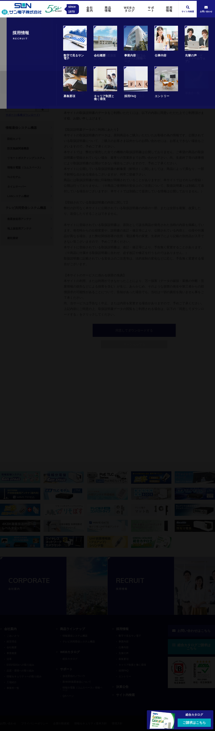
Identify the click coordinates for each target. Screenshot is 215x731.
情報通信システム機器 (21, 127)
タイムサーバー (16, 186)
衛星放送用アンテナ (19, 219)
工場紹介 (12, 682)
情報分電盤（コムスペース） (24, 167)
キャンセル (134, 97)
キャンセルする (134, 344)
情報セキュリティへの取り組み (24, 676)
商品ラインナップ (72, 629)
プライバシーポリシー (34, 723)
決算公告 (122, 686)
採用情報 (122, 629)
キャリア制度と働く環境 (132, 664)
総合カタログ (70, 658)
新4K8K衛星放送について (77, 681)
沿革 (9, 659)
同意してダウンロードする (134, 83)
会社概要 (12, 647)
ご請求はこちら (194, 722)
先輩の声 (124, 653)
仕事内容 (124, 647)
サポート (66, 669)
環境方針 (117, 723)
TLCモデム (14, 177)
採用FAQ (124, 670)
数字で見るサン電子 (130, 635)
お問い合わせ (8, 723)
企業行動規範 (61, 723)
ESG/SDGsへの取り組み (20, 664)
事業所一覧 (13, 688)
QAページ (68, 695)
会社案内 (10, 629)
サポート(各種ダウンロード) (23, 114)
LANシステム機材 (18, 196)
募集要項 (124, 659)
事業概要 (12, 653)
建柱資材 (12, 238)
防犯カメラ (14, 138)
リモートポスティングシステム (26, 158)
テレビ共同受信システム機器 (26, 208)
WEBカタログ (70, 652)
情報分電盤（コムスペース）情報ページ (82, 689)
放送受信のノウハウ (74, 676)
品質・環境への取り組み (20, 670)
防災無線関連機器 (18, 148)
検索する (42, 107)
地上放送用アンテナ (19, 228)
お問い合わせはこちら (191, 630)
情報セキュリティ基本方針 (90, 723)
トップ (13, 55)
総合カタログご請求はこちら (191, 646)
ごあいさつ (13, 635)
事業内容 (124, 641)
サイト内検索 (125, 695)
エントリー (125, 676)
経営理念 (12, 641)
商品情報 (29, 55)
